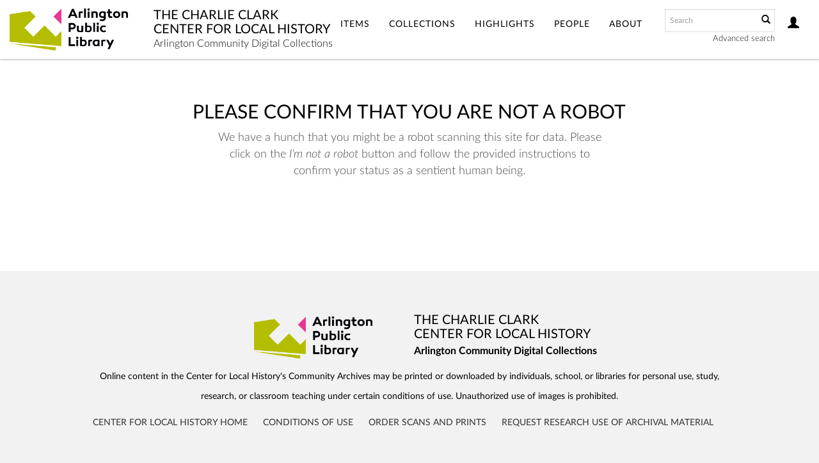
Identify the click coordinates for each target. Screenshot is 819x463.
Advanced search (744, 39)
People (572, 24)
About (625, 24)
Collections (422, 24)
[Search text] (710, 20)
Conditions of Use (308, 422)
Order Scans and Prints (427, 422)
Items (355, 24)
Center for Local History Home (170, 422)
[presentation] (405, 220)
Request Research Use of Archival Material (607, 422)
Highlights (505, 24)
